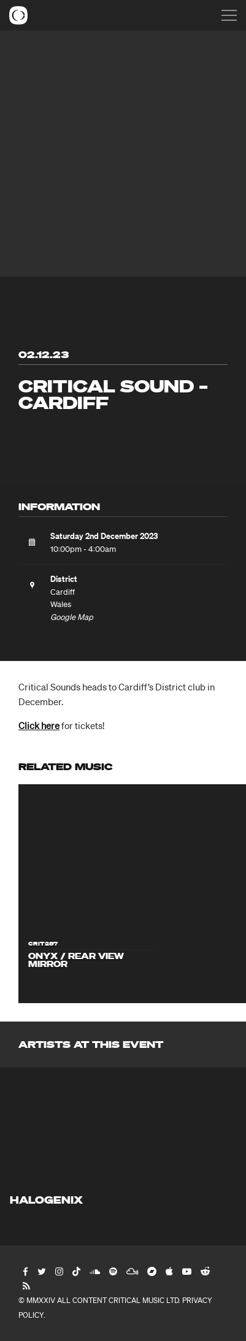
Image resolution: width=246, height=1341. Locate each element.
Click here (39, 725)
